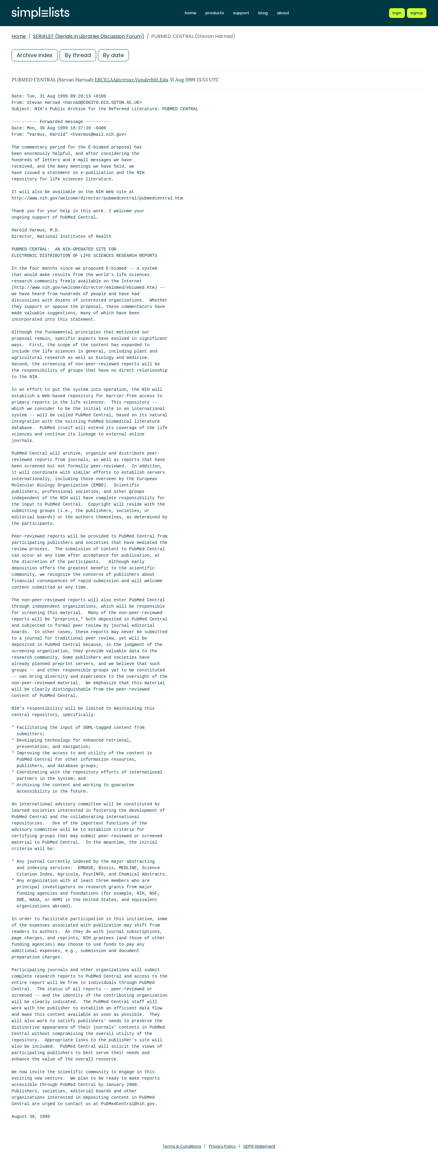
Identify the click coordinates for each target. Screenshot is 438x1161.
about (283, 13)
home (190, 13)
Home (19, 36)
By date (113, 55)
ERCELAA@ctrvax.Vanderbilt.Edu (131, 80)
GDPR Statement (259, 1146)
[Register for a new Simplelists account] (416, 13)
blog (263, 13)
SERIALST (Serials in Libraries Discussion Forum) (88, 36)
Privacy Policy (222, 1146)
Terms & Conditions (182, 1146)
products (214, 13)
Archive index (35, 55)
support (241, 13)
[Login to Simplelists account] (397, 13)
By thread (78, 55)
